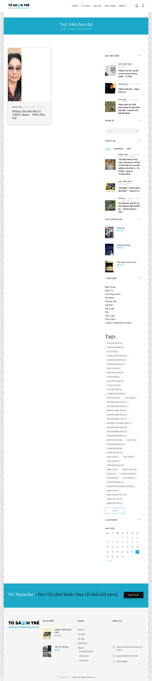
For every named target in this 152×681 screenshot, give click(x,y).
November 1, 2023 (124, 66)
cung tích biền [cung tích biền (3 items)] (115, 347)
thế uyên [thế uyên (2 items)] (129, 457)
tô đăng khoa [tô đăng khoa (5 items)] (128, 474)
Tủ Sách (82, 634)
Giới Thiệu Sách (125, 64)
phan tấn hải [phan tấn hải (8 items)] (114, 448)
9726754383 (122, 661)
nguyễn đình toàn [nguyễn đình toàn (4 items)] (116, 427)
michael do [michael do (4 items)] (113, 398)
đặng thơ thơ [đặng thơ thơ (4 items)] (114, 503)
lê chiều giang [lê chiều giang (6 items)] (115, 381)
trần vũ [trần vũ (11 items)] (112, 469)
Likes (128, 149)
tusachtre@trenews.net (127, 656)
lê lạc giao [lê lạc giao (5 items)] (113, 385)
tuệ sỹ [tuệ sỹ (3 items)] (111, 474)
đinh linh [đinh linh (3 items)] (112, 490)
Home (63, 29)
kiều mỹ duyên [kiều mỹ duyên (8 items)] (115, 372)
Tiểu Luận (110, 315)
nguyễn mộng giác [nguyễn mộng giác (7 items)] (116, 415)
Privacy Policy (86, 651)
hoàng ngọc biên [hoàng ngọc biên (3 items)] (116, 360)
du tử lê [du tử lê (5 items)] (112, 351)
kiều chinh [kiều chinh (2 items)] (113, 368)
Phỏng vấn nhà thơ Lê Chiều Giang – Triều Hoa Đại (28, 114)
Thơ (107, 312)
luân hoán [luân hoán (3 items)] (113, 377)
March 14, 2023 (29, 107)
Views (108, 149)
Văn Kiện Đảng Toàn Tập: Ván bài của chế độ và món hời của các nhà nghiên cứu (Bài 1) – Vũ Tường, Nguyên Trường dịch (129, 166)
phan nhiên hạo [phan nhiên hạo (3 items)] (115, 444)
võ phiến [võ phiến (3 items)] (112, 478)
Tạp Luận (122, 100)
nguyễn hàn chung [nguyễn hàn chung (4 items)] (117, 406)
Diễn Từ (109, 290)
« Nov (110, 561)
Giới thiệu (82, 643)
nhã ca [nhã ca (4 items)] (131, 440)
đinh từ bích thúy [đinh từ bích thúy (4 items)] (116, 495)
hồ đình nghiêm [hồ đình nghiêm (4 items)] (115, 364)
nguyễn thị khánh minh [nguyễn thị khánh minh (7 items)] (119, 423)
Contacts (83, 660)
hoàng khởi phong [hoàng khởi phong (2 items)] (117, 356)
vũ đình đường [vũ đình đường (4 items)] (115, 482)
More (114, 511)
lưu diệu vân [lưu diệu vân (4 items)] (114, 389)
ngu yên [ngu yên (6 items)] (130, 398)
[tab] (108, 148)
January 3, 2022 (134, 198)
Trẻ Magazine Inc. (64, 677)
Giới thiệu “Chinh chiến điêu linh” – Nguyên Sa (129, 189)
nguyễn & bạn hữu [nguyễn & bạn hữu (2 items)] (116, 402)
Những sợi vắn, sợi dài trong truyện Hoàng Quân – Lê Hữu (128, 73)
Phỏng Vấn (17, 107)
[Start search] (142, 11)
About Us (84, 656)
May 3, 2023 (135, 84)
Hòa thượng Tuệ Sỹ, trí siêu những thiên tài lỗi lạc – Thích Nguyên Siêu (129, 207)
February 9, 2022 (124, 183)
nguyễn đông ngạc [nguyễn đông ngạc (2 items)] (117, 431)
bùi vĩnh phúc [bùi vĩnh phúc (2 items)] (114, 343)
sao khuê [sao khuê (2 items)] (112, 457)
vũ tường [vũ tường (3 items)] (128, 478)
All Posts (71, 29)
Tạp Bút (121, 198)
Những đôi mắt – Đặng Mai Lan (128, 90)
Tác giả (81, 639)
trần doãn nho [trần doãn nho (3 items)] (115, 465)
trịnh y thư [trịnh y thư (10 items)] (129, 469)
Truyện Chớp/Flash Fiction (118, 323)
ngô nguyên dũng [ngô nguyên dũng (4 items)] (116, 436)
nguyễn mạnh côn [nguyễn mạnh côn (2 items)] (116, 410)
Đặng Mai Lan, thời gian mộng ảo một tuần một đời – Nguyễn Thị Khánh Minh (129, 108)
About (81, 648)
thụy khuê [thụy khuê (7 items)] (113, 461)
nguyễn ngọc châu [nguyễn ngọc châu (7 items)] (117, 419)
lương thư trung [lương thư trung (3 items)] (116, 394)
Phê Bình (109, 298)
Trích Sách (123, 84)
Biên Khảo (110, 287)
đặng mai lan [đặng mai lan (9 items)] (114, 499)
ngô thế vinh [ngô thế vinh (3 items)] (114, 440)
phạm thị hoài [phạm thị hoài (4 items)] (114, 453)
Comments (118, 149)
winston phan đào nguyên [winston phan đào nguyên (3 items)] (120, 486)
